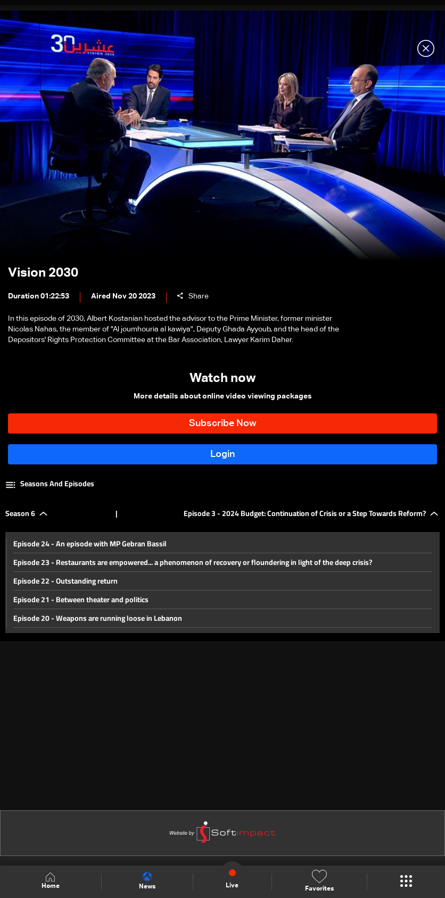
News (147, 881)
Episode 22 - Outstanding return (65, 581)
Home (51, 881)
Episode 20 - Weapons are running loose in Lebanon (97, 618)
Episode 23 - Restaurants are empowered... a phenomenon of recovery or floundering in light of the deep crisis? (192, 562)
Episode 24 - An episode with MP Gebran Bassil (90, 543)
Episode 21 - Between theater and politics (81, 599)
